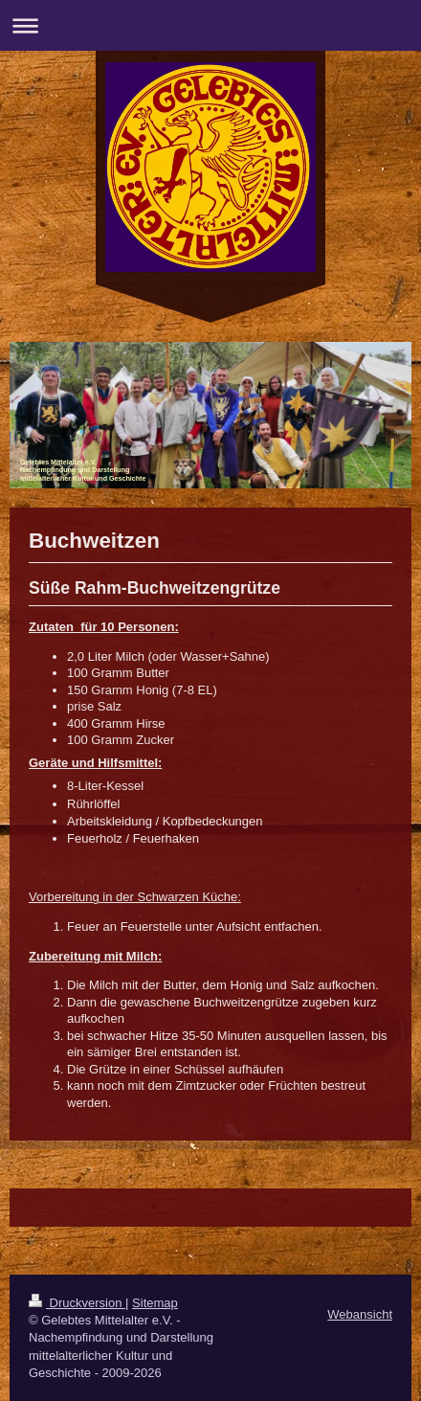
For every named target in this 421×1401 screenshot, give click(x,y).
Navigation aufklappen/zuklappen (210, 25)
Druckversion (77, 1303)
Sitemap (155, 1303)
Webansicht (359, 1314)
